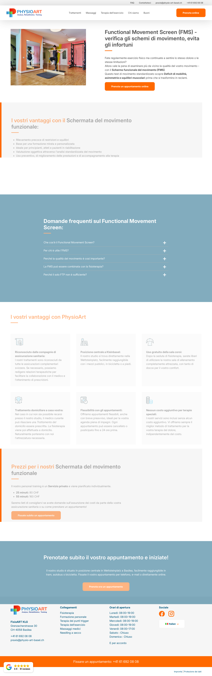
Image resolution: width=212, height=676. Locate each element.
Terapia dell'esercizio (112, 12)
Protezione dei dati (192, 671)
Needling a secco (70, 632)
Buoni (147, 12)
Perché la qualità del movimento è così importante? (74, 262)
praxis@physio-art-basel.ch (169, 2)
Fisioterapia (67, 612)
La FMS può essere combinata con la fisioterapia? (73, 270)
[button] (18, 667)
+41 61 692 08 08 (195, 2)
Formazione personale (73, 616)
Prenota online (191, 12)
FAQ (132, 2)
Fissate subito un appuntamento (36, 519)
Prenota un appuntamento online (129, 86)
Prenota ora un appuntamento (106, 590)
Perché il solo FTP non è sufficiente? (65, 278)
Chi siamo (133, 12)
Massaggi (91, 12)
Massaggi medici (70, 628)
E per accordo (118, 643)
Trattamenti (75, 12)
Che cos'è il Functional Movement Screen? (69, 246)
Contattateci (145, 2)
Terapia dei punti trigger (74, 620)
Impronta (178, 671)
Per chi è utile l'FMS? (56, 254)
